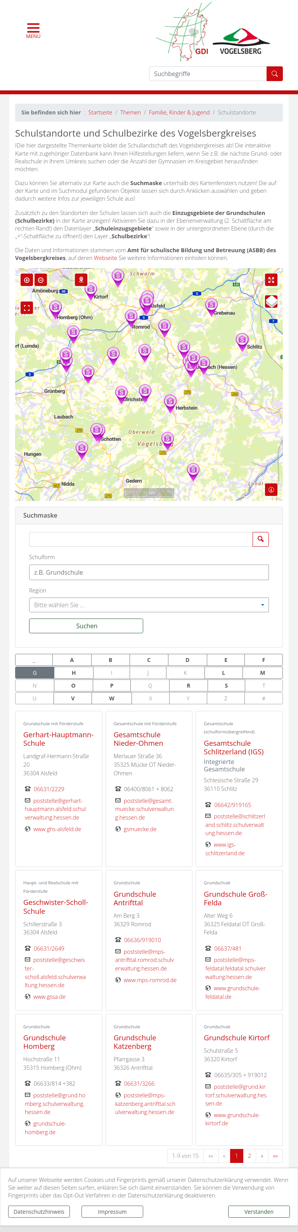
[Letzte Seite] (275, 1156)
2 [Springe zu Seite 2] (249, 1155)
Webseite (105, 258)
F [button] (263, 660)
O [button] (73, 685)
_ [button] (34, 660)
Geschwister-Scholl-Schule (55, 906)
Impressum (112, 1211)
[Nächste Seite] (262, 1156)
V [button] (72, 698)
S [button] (226, 685)
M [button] (262, 672)
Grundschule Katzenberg (135, 1042)
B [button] (110, 660)
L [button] (223, 672)
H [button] (74, 672)
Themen (130, 112)
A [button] (72, 660)
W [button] (111, 698)
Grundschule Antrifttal (135, 898)
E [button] (225, 660)
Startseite (100, 112)
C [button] (149, 660)
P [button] (112, 685)
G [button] (35, 672)
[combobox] (149, 572)
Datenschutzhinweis (39, 1211)
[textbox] (117, 572)
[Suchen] (86, 626)
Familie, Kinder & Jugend (179, 112)
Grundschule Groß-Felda (235, 898)
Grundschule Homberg (44, 1042)
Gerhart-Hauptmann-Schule (58, 738)
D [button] (187, 660)
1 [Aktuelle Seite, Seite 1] (236, 1155)
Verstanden (259, 1211)
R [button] (188, 685)
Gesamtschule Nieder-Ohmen (138, 738)
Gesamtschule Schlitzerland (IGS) (233, 747)
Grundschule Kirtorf (236, 1037)
